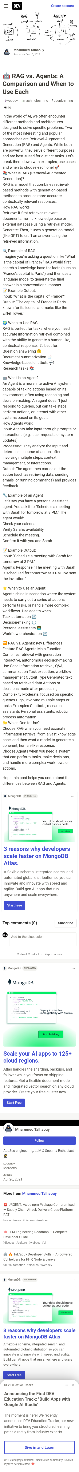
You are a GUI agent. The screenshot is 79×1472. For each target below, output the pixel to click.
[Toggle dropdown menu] (72, 796)
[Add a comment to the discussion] (42, 939)
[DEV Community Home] (17, 6)
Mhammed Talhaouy (28, 50)
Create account (62, 6)
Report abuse (53, 954)
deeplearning (62, 100)
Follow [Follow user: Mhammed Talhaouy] (39, 1141)
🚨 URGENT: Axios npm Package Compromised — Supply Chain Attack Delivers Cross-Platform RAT (39, 1213)
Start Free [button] (14, 905)
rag (7, 107)
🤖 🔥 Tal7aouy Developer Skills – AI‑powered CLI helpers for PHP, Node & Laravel (39, 1259)
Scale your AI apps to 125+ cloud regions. (37, 1057)
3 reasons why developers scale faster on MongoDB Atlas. (37, 856)
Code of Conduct (28, 954)
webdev (11, 100)
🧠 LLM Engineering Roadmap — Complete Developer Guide (39, 1237)
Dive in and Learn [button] (39, 1447)
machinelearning (34, 100)
